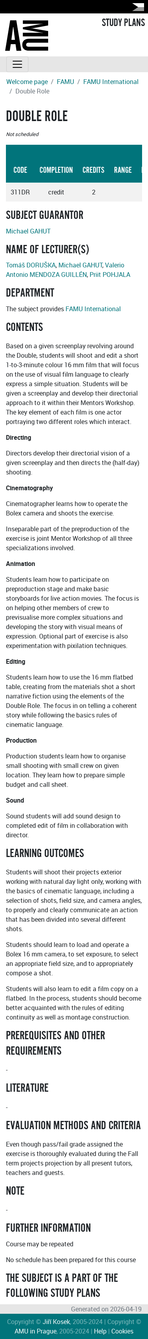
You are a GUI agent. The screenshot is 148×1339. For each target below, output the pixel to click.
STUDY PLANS (123, 22)
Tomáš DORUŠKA (31, 265)
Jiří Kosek (56, 1321)
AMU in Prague (35, 1331)
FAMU (65, 81)
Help (100, 1331)
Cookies (122, 1331)
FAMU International (111, 81)
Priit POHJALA (110, 274)
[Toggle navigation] (17, 64)
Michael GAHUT (28, 231)
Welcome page (27, 81)
